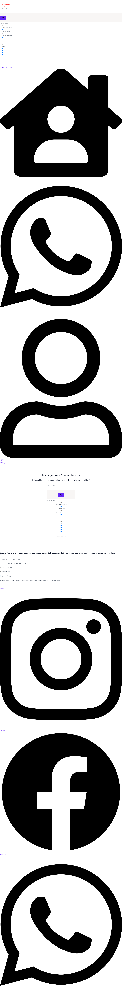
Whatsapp (3, 461)
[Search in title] (2, 29)
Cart (1, 462)
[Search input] (61, 8)
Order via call (6, 67)
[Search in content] (2, 33)
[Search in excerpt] (2, 37)
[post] (2, 44)
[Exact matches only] (61, 502)
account (2, 464)
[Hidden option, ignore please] (2, 48)
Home (2, 459)
